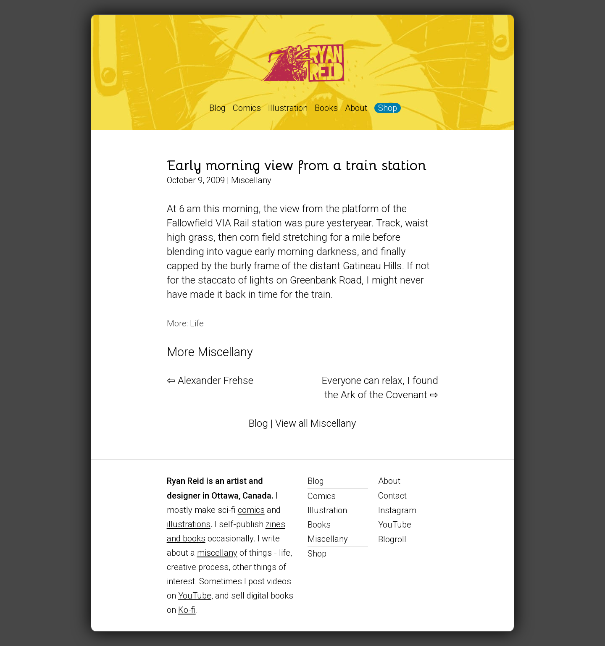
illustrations (188, 524)
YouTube (194, 596)
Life (197, 323)
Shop (387, 108)
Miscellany (251, 180)
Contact (392, 496)
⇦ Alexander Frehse (210, 380)
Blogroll (392, 539)
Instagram (397, 510)
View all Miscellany (315, 423)
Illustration (288, 108)
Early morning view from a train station (296, 165)
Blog (217, 108)
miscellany (217, 553)
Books (326, 108)
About (356, 108)
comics (251, 510)
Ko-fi (187, 610)
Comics (247, 108)
